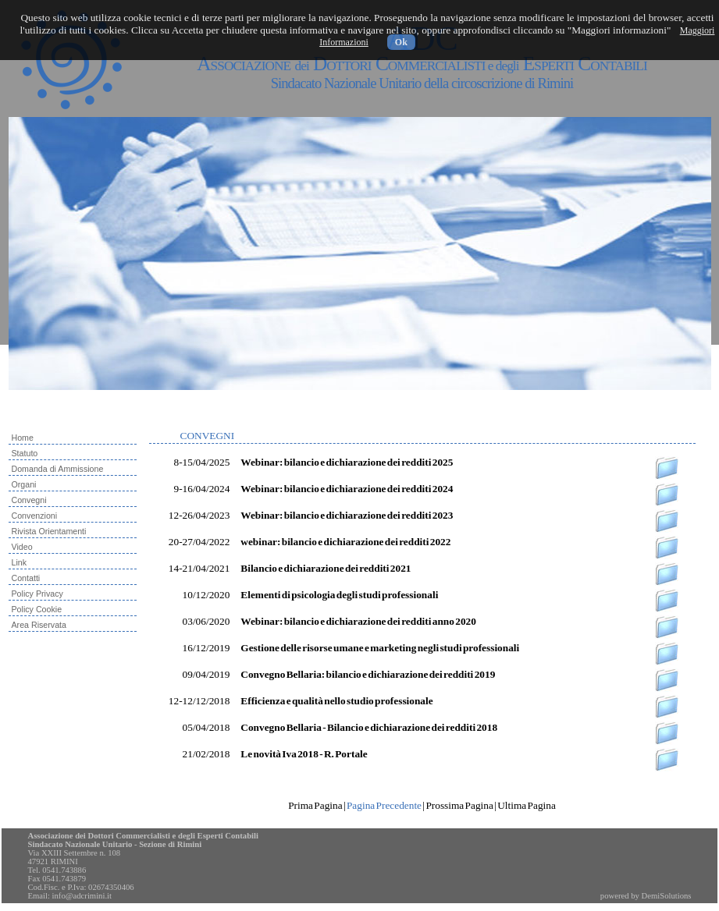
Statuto (25, 453)
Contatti (26, 578)
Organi (24, 484)
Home (23, 437)
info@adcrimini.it (82, 896)
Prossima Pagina (459, 805)
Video (22, 546)
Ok (401, 42)
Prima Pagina (315, 805)
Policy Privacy (37, 593)
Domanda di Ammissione (58, 468)
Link (19, 562)
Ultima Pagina (526, 805)
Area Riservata (39, 624)
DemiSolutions (667, 896)
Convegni (29, 500)
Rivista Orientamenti (49, 531)
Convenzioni (35, 515)
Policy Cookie (37, 609)
